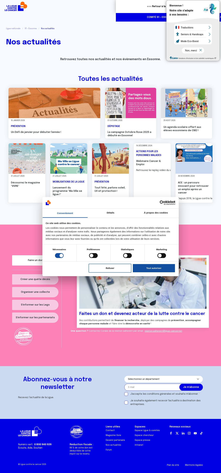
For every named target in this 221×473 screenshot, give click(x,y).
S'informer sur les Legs (35, 305)
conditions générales (159, 394)
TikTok (201, 433)
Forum (109, 450)
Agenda (108, 17)
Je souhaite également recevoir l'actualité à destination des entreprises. (165, 402)
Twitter (177, 433)
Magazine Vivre (113, 435)
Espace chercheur (144, 435)
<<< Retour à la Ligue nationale (50, 6)
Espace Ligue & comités (147, 430)
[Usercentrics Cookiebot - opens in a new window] (162, 202)
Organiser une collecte (35, 292)
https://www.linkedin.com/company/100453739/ (200, 17)
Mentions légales (194, 465)
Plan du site (173, 465)
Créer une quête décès (35, 279)
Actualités (91, 17)
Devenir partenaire (115, 440)
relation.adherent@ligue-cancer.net (163, 331)
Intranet (139, 445)
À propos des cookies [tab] (156, 212)
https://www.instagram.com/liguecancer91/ (213, 17)
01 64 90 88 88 (187, 17)
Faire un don (205, 6)
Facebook (171, 433)
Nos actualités (113, 445)
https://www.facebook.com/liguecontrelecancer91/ (206, 17)
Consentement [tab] (65, 213)
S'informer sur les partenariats (35, 317)
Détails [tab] (110, 212)
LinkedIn (183, 433)
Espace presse (142, 440)
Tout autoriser (153, 268)
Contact (110, 430)
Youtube (195, 433)
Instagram (189, 433)
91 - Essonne (31, 29)
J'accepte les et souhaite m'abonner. (164, 394)
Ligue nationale (13, 29)
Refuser (110, 268)
